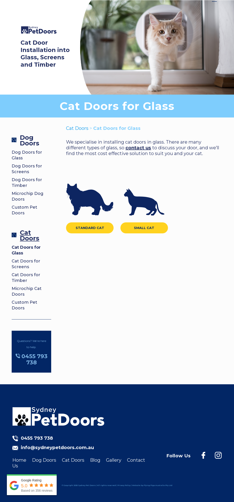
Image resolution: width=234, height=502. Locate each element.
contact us (138, 147)
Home (19, 460)
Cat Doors (29, 235)
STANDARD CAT (90, 228)
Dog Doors (29, 140)
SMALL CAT (144, 228)
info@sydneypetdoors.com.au (57, 447)
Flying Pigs (149, 485)
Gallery (113, 460)
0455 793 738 (37, 438)
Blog (95, 460)
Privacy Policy (123, 485)
